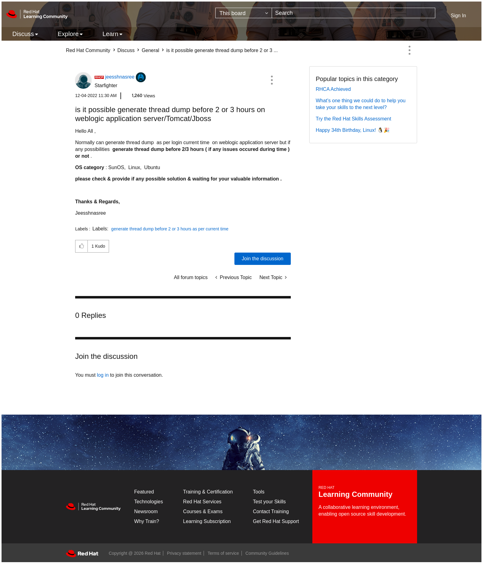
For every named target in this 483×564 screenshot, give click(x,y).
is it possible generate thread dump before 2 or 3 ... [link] (222, 50)
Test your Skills (269, 501)
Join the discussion (262, 258)
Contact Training (271, 511)
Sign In (458, 15)
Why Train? (146, 521)
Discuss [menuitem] (23, 33)
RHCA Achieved (333, 89)
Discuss (126, 50)
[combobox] (353, 13)
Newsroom (146, 511)
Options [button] (409, 50)
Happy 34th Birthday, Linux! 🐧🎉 (353, 130)
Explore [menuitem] (68, 33)
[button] (271, 80)
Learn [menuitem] (110, 33)
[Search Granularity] (244, 13)
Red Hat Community (88, 50)
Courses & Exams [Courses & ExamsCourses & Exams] (202, 511)
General (150, 50)
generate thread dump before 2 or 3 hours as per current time (170, 229)
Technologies (148, 501)
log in (103, 375)
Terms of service (223, 553)
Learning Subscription (207, 521)
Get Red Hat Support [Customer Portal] (276, 521)
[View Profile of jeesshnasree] (119, 76)
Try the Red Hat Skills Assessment (353, 118)
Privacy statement (184, 553)
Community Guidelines (267, 553)
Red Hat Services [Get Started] (202, 501)
